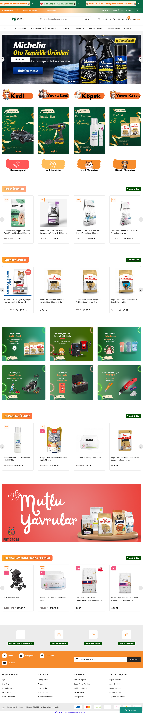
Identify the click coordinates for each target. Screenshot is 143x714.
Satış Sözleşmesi (80, 680)
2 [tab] (71, 81)
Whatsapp (130, 710)
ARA (87, 19)
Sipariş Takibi (43, 680)
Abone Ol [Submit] (134, 659)
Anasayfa (41, 684)
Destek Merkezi (79, 692)
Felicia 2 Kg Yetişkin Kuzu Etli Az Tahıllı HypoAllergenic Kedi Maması (89, 599)
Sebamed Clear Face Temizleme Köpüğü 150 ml (17, 459)
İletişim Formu (7, 692)
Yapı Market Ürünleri (117, 697)
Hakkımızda (42, 688)
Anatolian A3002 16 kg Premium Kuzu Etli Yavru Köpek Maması (88, 231)
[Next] (141, 59)
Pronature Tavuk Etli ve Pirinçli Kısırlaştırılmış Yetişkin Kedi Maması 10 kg (53, 231)
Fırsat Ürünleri (43, 692)
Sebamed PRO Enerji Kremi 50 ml (88, 458)
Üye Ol (4, 680)
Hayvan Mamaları (116, 692)
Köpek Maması (115, 680)
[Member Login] (118, 19)
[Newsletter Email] (107, 659)
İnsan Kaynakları (8, 697)
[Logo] (18, 19)
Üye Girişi (5, 684)
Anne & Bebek (114, 684)
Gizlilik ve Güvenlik (81, 688)
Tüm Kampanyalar (45, 697)
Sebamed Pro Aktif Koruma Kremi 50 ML (53, 599)
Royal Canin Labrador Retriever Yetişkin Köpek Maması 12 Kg (52, 300)
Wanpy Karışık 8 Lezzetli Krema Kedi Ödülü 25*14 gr (53, 459)
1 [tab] (69, 81)
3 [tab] (74, 81)
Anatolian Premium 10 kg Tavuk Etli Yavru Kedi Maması (124, 231)
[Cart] (133, 19)
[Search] (64, 19)
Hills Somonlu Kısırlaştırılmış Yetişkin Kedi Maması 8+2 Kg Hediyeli (17, 300)
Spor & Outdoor (115, 688)
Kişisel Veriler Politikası (82, 684)
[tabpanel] (71, 59)
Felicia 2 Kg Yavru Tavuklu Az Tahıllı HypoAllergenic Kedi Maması (124, 599)
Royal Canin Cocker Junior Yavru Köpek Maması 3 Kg (124, 300)
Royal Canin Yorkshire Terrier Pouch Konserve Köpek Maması (125, 459)
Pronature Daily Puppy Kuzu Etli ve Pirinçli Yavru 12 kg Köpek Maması (17, 231)
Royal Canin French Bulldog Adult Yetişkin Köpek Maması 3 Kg (88, 300)
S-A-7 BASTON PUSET (12, 598)
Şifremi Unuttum (8, 688)
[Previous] (2, 59)
